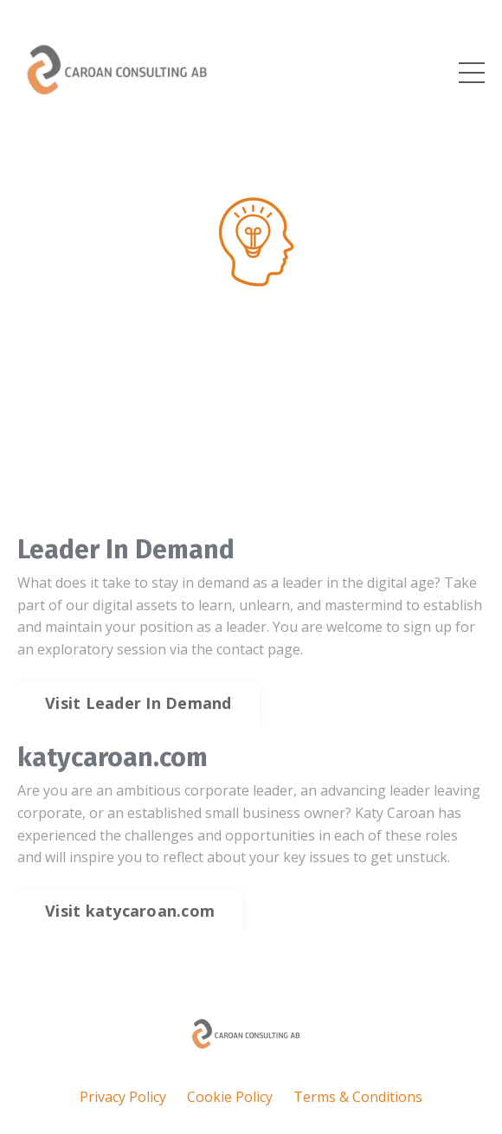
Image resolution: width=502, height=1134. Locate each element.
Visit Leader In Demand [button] (138, 703)
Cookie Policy (230, 1096)
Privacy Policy (123, 1096)
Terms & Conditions (357, 1096)
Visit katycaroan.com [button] (130, 910)
